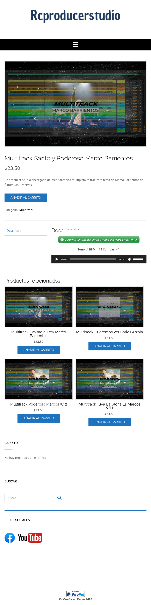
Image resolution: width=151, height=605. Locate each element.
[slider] (93, 259)
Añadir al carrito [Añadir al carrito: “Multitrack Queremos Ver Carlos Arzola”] (109, 346)
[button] (75, 44)
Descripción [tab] (15, 230)
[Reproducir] (57, 259)
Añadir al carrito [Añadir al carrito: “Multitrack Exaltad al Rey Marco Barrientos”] (38, 350)
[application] (98, 259)
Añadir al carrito (25, 197)
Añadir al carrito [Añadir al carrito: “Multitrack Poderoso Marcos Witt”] (38, 418)
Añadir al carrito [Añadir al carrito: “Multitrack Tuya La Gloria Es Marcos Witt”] (109, 422)
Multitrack (26, 210)
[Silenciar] (130, 259)
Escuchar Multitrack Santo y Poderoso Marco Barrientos (101, 240)
